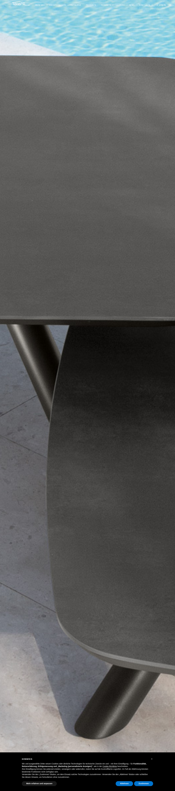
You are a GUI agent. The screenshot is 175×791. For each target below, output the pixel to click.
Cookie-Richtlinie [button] (110, 766)
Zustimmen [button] (143, 783)
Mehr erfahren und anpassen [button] (39, 783)
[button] (152, 759)
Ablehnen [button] (124, 783)
